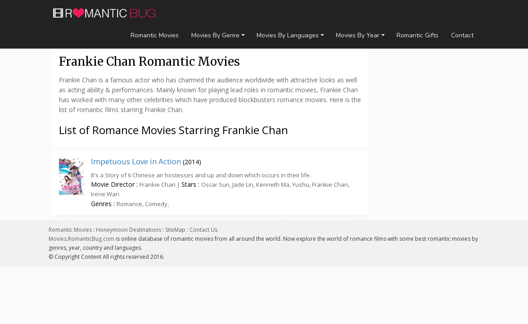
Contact (462, 35)
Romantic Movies (155, 35)
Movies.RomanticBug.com (81, 239)
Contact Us (203, 230)
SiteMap (175, 230)
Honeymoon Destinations (128, 230)
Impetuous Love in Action (136, 161)
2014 (192, 162)
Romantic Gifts (417, 35)
